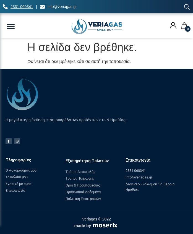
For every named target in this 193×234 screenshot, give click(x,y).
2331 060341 (22, 6)
